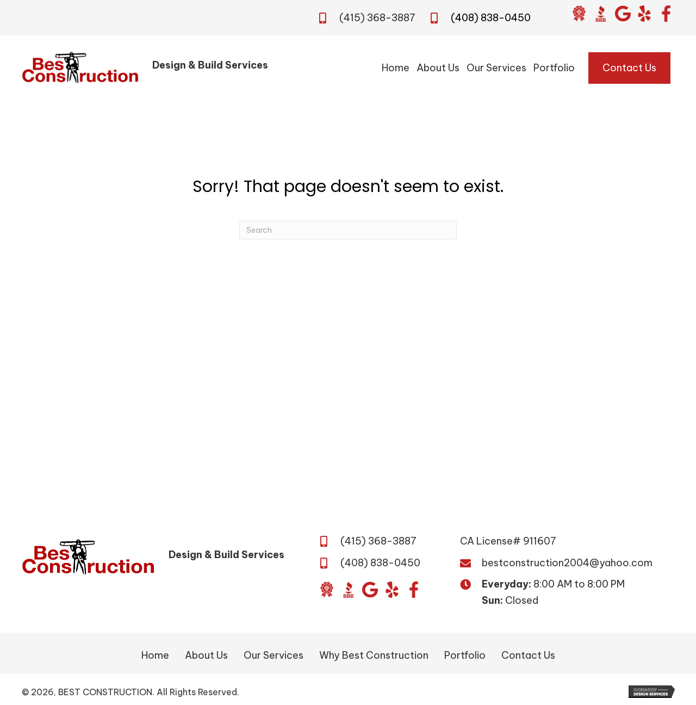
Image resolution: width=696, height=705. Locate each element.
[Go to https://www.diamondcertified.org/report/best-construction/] (579, 13)
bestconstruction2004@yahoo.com (567, 562)
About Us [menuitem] (206, 655)
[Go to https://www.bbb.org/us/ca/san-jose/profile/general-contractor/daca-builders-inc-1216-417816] (601, 13)
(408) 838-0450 (491, 17)
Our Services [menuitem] (273, 655)
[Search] (348, 230)
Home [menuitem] (155, 655)
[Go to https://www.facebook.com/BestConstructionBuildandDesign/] (666, 13)
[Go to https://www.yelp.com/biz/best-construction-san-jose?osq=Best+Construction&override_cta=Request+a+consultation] (644, 13)
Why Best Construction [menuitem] (373, 655)
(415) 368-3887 (377, 17)
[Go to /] (156, 68)
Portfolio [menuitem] (465, 655)
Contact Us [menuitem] (528, 655)
